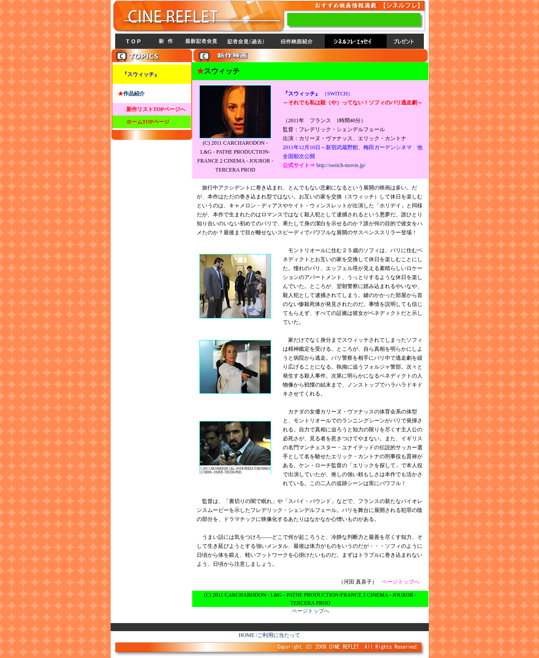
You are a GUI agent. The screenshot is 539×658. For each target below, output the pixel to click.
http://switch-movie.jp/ (341, 165)
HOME (246, 635)
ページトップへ (310, 611)
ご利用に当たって (278, 635)
